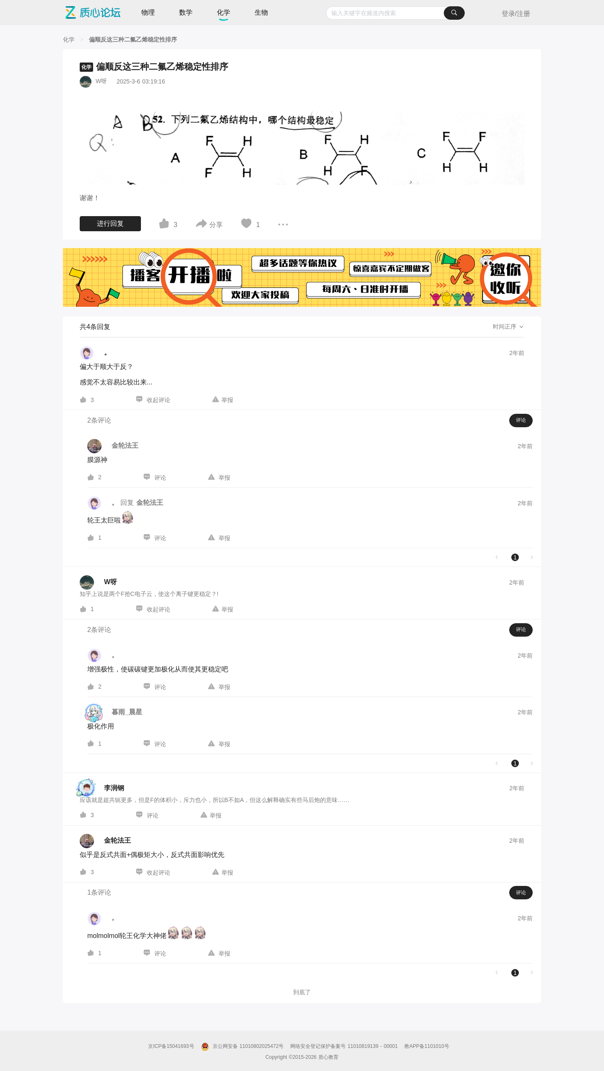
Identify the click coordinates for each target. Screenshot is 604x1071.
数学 (186, 12)
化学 (223, 12)
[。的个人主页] (95, 353)
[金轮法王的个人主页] (105, 841)
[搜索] (454, 13)
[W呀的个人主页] (98, 582)
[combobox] (395, 13)
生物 (261, 12)
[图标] (165, 225)
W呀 (101, 81)
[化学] (69, 39)
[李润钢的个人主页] (102, 788)
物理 (148, 12)
